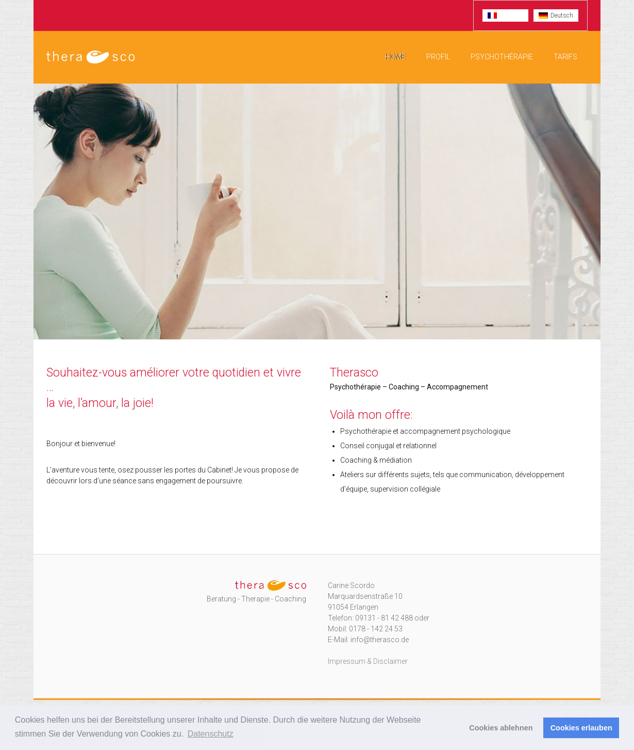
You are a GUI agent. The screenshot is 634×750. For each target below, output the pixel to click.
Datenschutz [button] (210, 733)
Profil (438, 57)
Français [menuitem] (511, 15)
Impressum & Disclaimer (368, 661)
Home (395, 57)
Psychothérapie (502, 57)
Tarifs (565, 57)
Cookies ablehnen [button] (500, 728)
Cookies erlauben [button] (581, 728)
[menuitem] (505, 15)
